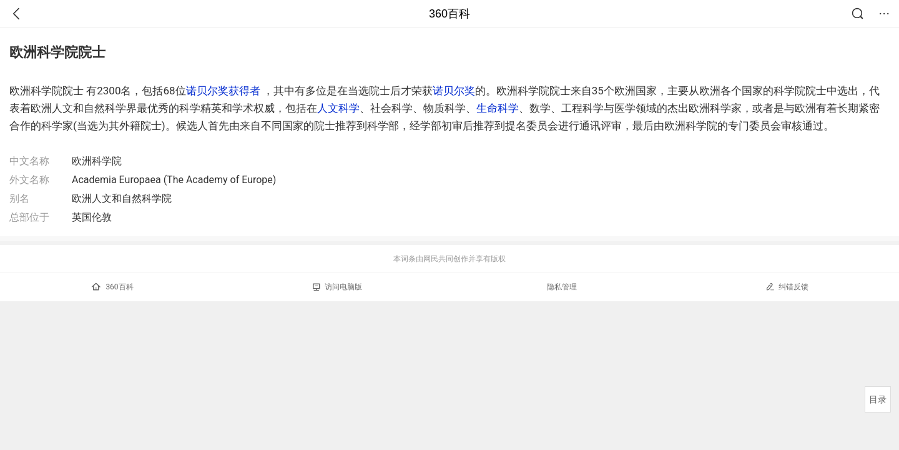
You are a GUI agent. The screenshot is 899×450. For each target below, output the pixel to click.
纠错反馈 (786, 286)
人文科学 (338, 108)
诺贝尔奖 (454, 90)
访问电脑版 (337, 286)
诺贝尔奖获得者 (223, 90)
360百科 (449, 14)
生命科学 (497, 108)
